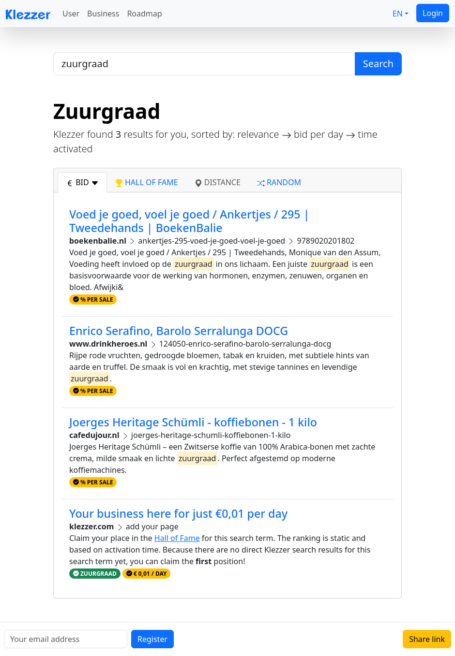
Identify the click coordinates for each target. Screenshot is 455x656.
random (279, 182)
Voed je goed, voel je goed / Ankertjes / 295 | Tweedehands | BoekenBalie (189, 220)
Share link (427, 639)
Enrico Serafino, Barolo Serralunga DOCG (178, 330)
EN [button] (398, 13)
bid (82, 182)
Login (433, 13)
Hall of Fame (177, 538)
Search (378, 63)
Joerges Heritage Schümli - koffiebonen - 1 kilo (193, 422)
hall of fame (146, 182)
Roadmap (144, 13)
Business (103, 13)
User (70, 13)
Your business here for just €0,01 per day (178, 513)
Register (152, 639)
